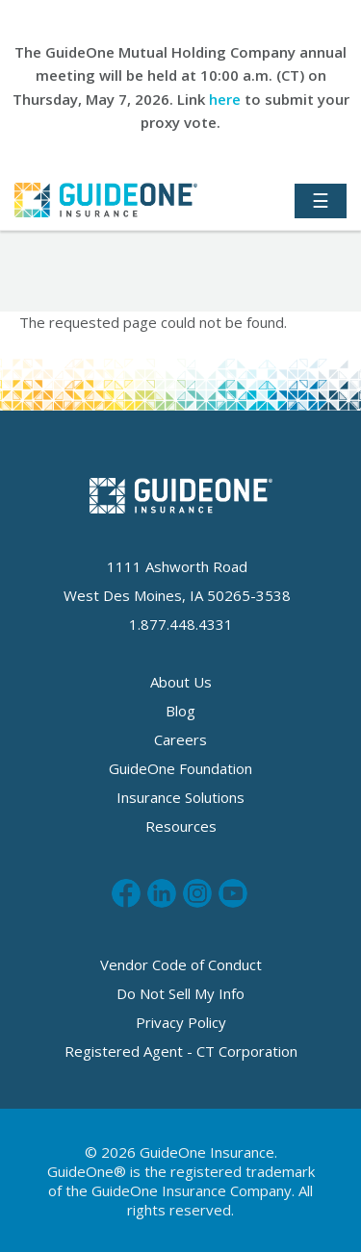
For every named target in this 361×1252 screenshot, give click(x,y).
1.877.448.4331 (181, 624)
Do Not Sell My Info (180, 993)
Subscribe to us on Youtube (233, 893)
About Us (181, 681)
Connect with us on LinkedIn (161, 893)
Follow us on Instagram (197, 893)
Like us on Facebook (126, 893)
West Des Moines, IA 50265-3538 (177, 595)
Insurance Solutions (180, 797)
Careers (180, 739)
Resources (181, 826)
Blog (180, 710)
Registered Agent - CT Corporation (180, 1051)
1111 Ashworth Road (177, 566)
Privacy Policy (181, 1022)
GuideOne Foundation (180, 768)
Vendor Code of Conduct (181, 964)
